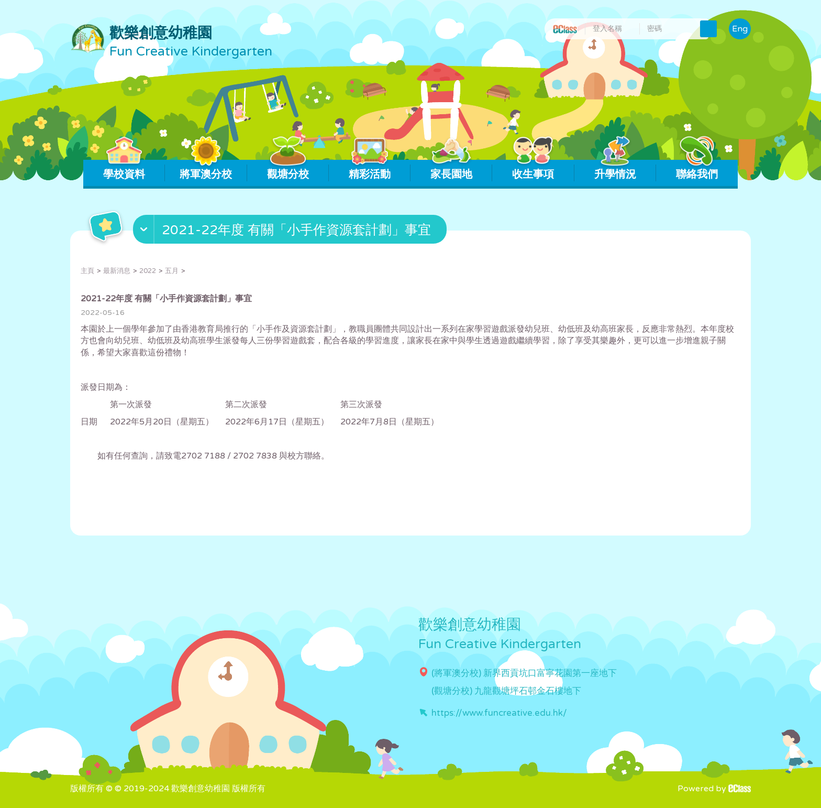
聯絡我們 (696, 170)
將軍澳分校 (206, 170)
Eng (740, 29)
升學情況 (615, 170)
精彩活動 (369, 170)
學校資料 (124, 170)
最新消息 (116, 271)
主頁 (87, 271)
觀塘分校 (287, 170)
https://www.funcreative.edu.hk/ (499, 712)
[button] (291, 231)
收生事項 (533, 170)
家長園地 (451, 170)
